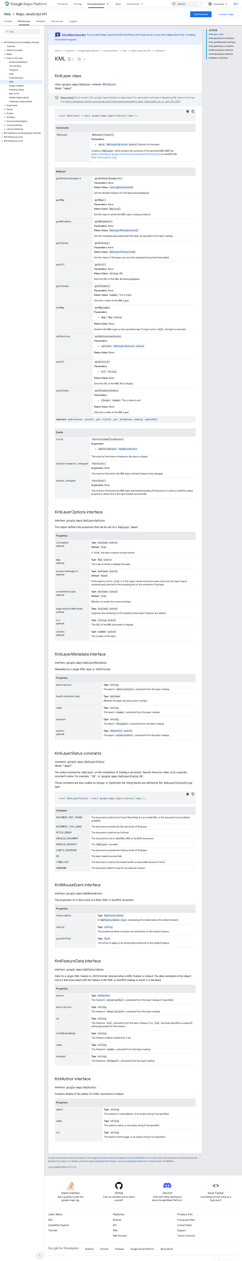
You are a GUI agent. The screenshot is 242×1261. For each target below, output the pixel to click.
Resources (57, 21)
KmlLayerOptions (117, 144)
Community (133, 3)
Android (117, 1220)
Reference (160, 50)
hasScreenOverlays (68, 696)
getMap (60, 199)
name (59, 707)
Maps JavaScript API (31, 14)
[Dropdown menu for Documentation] (109, 4)
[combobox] (187, 4)
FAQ (50, 1220)
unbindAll (151, 419)
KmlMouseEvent (128, 448)
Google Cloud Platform (142, 1249)
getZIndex (62, 286)
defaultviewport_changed (72, 463)
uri (58, 1132)
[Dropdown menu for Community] (143, 4)
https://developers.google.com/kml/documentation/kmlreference (126, 154)
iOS (114, 1225)
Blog (118, 3)
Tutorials (52, 1230)
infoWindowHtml (66, 1033)
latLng (60, 927)
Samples (40, 21)
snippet (61, 719)
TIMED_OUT (62, 862)
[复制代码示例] (193, 111)
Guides (8, 21)
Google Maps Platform (88, 50)
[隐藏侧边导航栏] (39, 1255)
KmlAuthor (116, 730)
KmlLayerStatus (119, 251)
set (115, 419)
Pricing (78, 3)
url (58, 620)
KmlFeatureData (113, 915)
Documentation (110, 50)
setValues (126, 419)
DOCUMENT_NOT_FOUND (69, 817)
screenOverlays (66, 591)
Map (112, 208)
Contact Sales (184, 1225)
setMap (60, 307)
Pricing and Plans (186, 1220)
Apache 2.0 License (57, 1161)
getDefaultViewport (68, 178)
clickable (62, 542)
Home (58, 50)
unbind (138, 419)
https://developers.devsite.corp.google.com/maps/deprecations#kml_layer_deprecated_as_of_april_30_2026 (122, 101)
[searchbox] (22, 31)
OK (57, 856)
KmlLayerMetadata (120, 230)
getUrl (60, 264)
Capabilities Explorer (58, 1225)
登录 (235, 4)
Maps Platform (29, 4)
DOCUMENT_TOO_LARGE (69, 826)
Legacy (73, 21)
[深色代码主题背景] (187, 111)
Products (63, 3)
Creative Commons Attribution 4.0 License (137, 1158)
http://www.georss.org (103, 157)
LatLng (108, 927)
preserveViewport (67, 571)
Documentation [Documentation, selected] (96, 3)
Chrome (104, 1249)
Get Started (201, 14)
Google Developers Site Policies (101, 1161)
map (58, 559)
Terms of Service (186, 1235)
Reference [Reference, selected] (24, 21)
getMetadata (63, 221)
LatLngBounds (118, 187)
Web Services (120, 1235)
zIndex (60, 631)
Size (107, 938)
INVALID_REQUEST (66, 844)
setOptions (63, 336)
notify (107, 419)
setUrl (60, 361)
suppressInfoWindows (69, 608)
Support (181, 1230)
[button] (21, 42)
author (60, 730)
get (98, 419)
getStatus (62, 243)
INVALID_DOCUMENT (67, 838)
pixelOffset (63, 938)
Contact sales (226, 14)
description (64, 684)
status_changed (66, 480)
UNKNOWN (61, 868)
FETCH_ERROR (63, 832)
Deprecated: (67, 97)
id (57, 1018)
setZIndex (62, 390)
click (59, 439)
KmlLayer (63, 75)
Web (7, 14)
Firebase (119, 1249)
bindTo (89, 419)
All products (167, 1249)
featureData (63, 915)
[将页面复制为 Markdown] (79, 59)
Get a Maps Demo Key (74, 35)
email (59, 1109)
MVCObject (109, 84)
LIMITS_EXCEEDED (66, 850)
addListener (75, 419)
